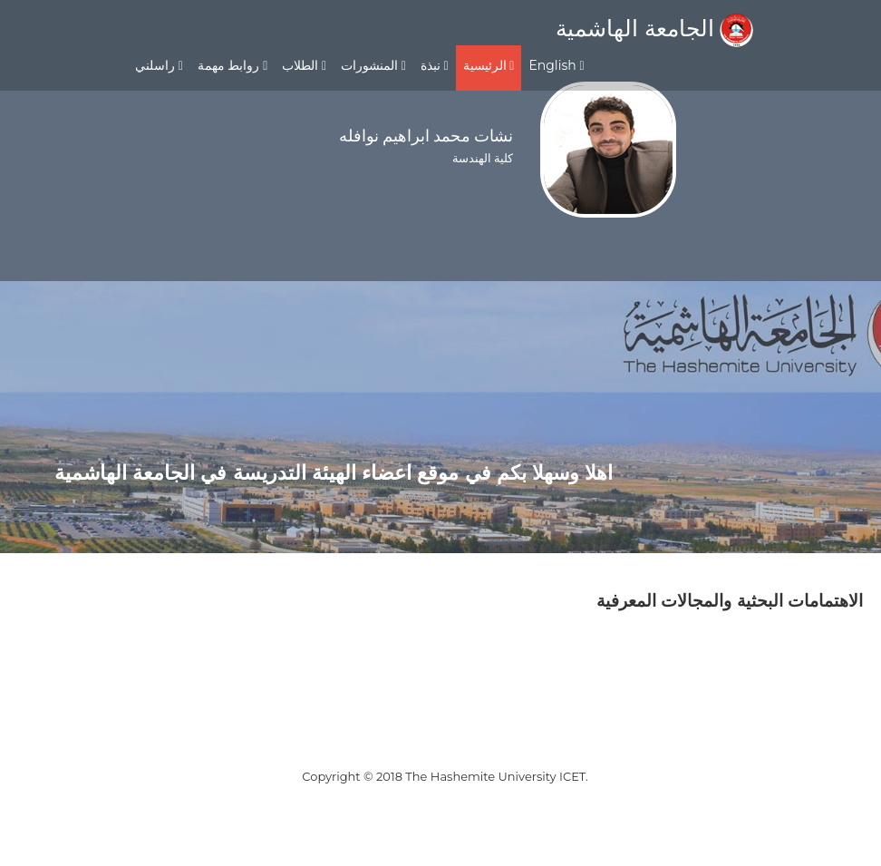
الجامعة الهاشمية (654, 28)
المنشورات (373, 65)
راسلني (159, 65)
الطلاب (304, 65)
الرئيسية (489, 65)
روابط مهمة (232, 65)
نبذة (435, 65)
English (556, 65)
